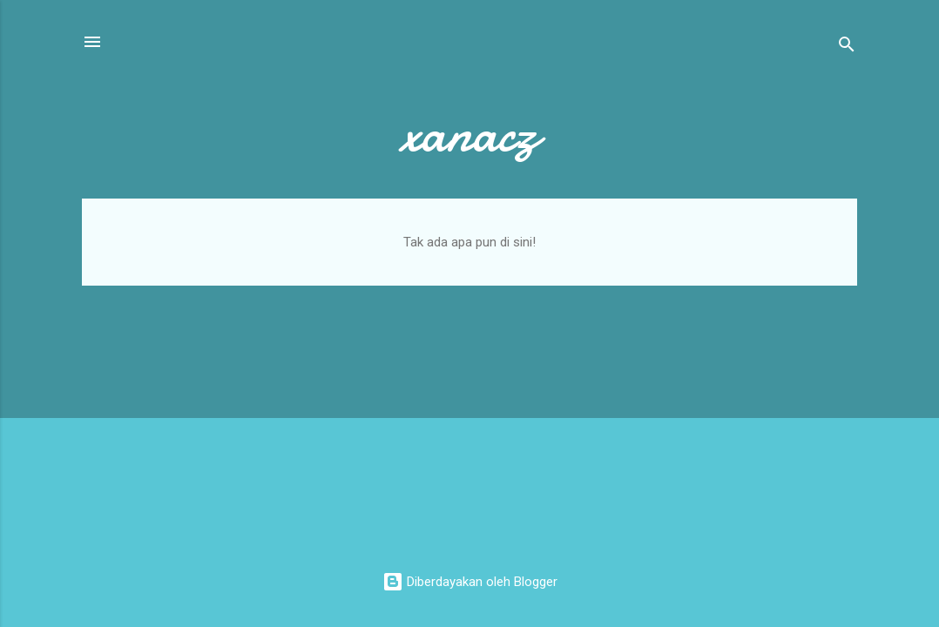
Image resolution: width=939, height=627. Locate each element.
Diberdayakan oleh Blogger (469, 582)
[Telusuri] (846, 47)
